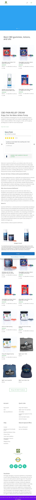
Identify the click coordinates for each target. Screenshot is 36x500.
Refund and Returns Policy (9, 432)
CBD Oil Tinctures (23, 419)
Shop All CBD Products (18, 390)
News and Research (23, 427)
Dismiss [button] (19, 499)
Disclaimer (6, 443)
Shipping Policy (7, 441)
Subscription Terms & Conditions (8, 439)
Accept (18, 253)
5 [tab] (22, 161)
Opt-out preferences (15, 256)
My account (6, 407)
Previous (1, 144)
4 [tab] (20, 161)
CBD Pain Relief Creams (24, 417)
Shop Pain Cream (5, 126)
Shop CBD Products (23, 407)
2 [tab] (16, 161)
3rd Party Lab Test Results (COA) (9, 430)
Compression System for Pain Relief (25, 414)
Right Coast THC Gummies (25, 409)
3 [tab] (18, 161)
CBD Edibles (21, 411)
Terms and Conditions (8, 436)
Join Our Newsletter (23, 429)
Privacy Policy (22, 256)
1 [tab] (14, 161)
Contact (5, 427)
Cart (4, 409)
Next (34, 144)
